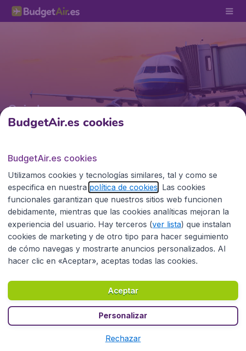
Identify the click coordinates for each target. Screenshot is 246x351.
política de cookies (123, 187)
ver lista (166, 224)
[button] (123, 338)
